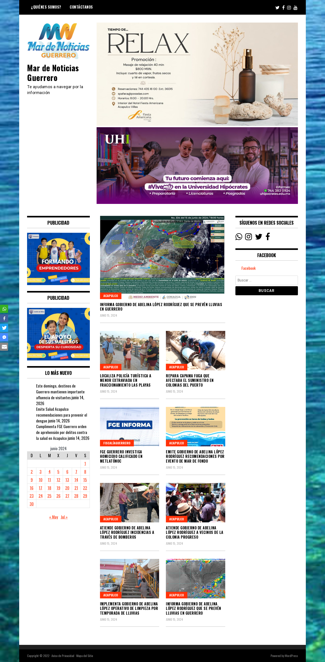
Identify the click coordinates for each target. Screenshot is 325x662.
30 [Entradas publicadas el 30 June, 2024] (32, 504)
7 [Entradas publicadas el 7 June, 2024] (76, 471)
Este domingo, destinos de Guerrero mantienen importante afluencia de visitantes (60, 391)
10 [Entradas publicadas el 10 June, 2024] (40, 479)
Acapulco (110, 295)
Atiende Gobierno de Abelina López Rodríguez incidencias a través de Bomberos (127, 532)
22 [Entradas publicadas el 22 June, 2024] (85, 488)
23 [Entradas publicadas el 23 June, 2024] (32, 495)
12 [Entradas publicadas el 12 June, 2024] (58, 479)
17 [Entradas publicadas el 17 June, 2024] (40, 488)
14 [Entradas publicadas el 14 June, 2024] (76, 479)
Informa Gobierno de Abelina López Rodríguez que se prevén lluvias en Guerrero (161, 307)
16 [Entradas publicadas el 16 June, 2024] (31, 488)
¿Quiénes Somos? (46, 7)
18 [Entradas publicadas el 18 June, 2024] (49, 488)
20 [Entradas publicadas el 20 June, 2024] (67, 488)
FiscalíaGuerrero (116, 443)
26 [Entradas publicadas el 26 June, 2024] (58, 495)
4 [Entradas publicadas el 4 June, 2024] (50, 471)
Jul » (64, 517)
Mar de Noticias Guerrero (53, 72)
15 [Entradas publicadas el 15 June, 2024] (85, 479)
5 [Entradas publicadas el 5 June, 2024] (58, 471)
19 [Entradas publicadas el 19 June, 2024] (58, 488)
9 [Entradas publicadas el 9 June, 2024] (32, 479)
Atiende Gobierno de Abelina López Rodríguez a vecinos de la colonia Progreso (194, 532)
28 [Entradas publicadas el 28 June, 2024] (76, 495)
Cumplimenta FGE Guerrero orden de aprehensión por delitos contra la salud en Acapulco (61, 432)
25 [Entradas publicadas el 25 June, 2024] (49, 495)
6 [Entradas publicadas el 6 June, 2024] (67, 471)
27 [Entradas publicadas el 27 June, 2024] (67, 495)
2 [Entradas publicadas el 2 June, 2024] (32, 471)
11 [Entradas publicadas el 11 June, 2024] (49, 479)
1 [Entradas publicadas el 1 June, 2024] (85, 463)
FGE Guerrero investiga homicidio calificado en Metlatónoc (121, 456)
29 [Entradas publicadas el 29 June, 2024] (85, 495)
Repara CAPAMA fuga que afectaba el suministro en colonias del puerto (190, 380)
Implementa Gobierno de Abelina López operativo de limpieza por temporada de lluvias (129, 608)
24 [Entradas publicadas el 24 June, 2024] (41, 495)
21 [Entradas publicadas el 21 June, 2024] (76, 488)
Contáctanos (81, 7)
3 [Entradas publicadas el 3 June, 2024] (40, 471)
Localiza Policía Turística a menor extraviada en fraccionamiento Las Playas (125, 380)
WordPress (291, 655)
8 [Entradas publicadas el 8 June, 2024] (85, 471)
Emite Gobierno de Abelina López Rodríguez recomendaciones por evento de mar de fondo (195, 456)
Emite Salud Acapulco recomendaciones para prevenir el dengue (61, 414)
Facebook (248, 268)
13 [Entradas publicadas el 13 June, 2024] (67, 479)
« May (53, 517)
